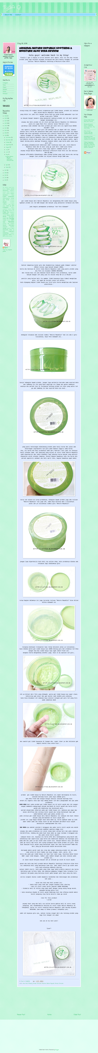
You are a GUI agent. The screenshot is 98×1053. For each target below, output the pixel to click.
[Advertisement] (49, 28)
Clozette (8, 193)
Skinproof (5, 227)
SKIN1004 (4, 223)
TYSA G (12, 7)
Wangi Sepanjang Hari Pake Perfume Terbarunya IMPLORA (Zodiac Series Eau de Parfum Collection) (89, 144)
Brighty (4, 192)
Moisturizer (5, 214)
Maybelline (12, 212)
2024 (5, 121)
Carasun (12, 192)
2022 (5, 126)
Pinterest (5, 94)
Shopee (4, 87)
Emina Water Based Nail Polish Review (89, 120)
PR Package (10, 218)
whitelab (10, 236)
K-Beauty (30, 983)
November (8, 140)
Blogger (57, 1050)
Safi (8, 223)
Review (56, 983)
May (7, 154)
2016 (5, 173)
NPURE (4, 217)
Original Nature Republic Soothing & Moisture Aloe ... (9, 159)
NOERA (12, 215)
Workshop (5, 234)
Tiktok (4, 85)
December (8, 137)
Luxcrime (9, 209)
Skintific (12, 227)
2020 (5, 130)
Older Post (77, 1014)
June (7, 152)
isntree (6, 236)
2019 (5, 133)
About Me (8, 15)
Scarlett (12, 223)
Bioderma (12, 190)
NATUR (8, 215)
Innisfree (12, 203)
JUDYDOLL (5, 204)
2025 (5, 118)
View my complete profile (7, 250)
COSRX (8, 192)
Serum (4, 225)
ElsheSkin (5, 195)
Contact (18, 15)
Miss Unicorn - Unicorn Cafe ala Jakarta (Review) (88, 132)
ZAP (4, 236)
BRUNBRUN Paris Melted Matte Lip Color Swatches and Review (89, 138)
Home (49, 1014)
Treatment (11, 231)
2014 (5, 178)
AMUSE (6, 187)
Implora (4, 203)
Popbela (4, 220)
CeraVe (4, 193)
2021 (5, 128)
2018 (5, 135)
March (7, 167)
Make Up (6, 212)
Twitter (4, 91)
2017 (5, 170)
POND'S (4, 218)
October (8, 142)
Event (4, 197)
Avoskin (10, 187)
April (7, 165)
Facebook (5, 89)
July (7, 150)
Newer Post (21, 1014)
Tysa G (6, 248)
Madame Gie (11, 210)
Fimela (7, 200)
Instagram (5, 83)
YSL (13, 234)
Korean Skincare (37, 983)
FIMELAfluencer (6, 198)
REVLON (8, 220)
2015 (5, 175)
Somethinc (9, 228)
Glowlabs (12, 200)
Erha (13, 195)
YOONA (10, 234)
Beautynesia (5, 190)
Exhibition (11, 197)
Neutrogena (11, 217)
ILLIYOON (12, 201)
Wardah (12, 233)
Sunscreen (5, 230)
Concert (12, 193)
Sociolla (4, 228)
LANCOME (5, 209)
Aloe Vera (25, 983)
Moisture (44, 983)
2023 (5, 123)
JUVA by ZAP (10, 206)
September (9, 145)
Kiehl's (12, 207)
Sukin (12, 228)
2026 (5, 116)
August (8, 147)
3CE (3, 187)
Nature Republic (50, 983)
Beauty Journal (10, 189)
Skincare (61, 983)
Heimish (5, 201)
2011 (5, 180)
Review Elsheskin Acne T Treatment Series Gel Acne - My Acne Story (89, 126)
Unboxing (5, 233)
